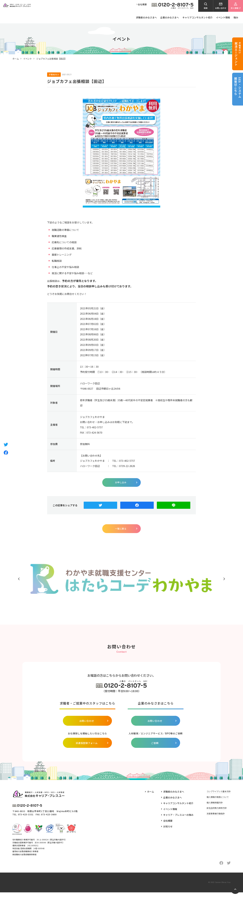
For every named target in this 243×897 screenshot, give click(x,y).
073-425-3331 (25, 819)
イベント (27, 58)
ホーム (15, 58)
